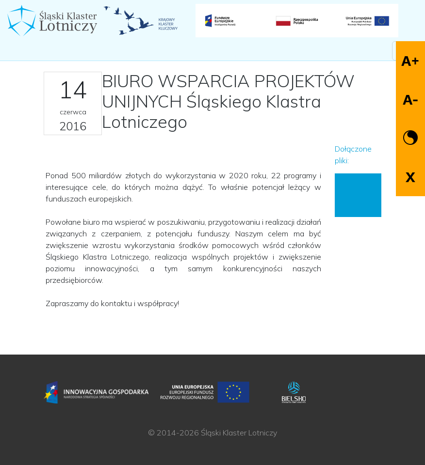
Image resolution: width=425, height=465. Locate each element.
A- (410, 99)
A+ (410, 60)
